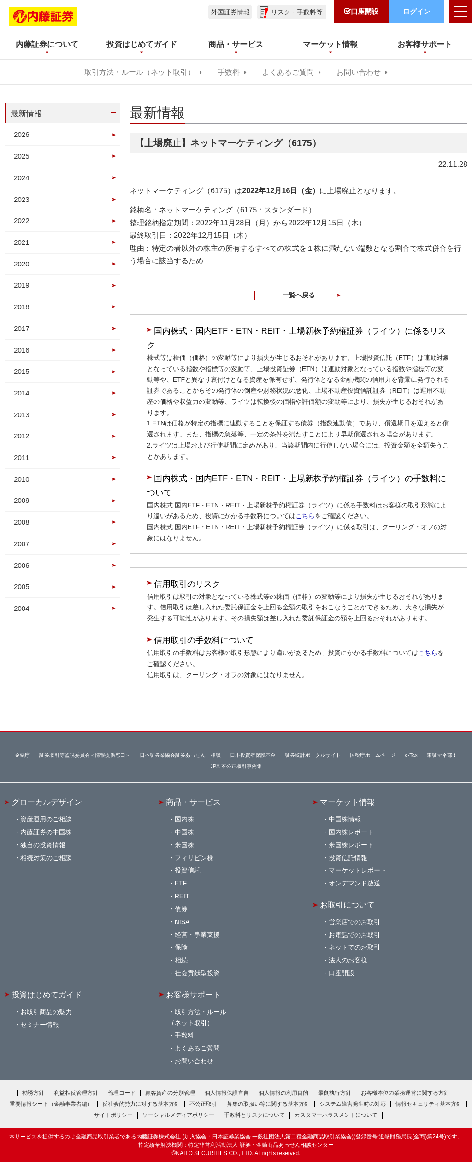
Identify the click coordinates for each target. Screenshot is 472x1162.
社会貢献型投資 (197, 973)
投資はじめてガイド (47, 994)
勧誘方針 (33, 1093)
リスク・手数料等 (297, 12)
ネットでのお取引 (354, 947)
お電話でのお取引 (354, 934)
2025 (22, 156)
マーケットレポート (358, 870)
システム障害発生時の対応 (352, 1104)
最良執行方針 (334, 1093)
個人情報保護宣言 (227, 1093)
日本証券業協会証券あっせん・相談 (180, 755)
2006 (22, 565)
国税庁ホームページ (372, 755)
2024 (22, 178)
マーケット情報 (347, 802)
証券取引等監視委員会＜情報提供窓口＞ (84, 755)
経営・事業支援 (197, 934)
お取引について (347, 904)
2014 (22, 393)
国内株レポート (351, 832)
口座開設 (341, 973)
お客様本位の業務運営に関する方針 (405, 1093)
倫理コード (122, 1093)
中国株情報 (345, 819)
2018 (22, 307)
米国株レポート (351, 845)
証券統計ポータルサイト (313, 755)
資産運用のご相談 (46, 819)
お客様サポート (193, 994)
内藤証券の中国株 (46, 832)
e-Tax (411, 755)
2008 (22, 522)
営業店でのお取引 (354, 922)
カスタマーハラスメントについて (336, 1115)
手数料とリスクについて (254, 1115)
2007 (22, 544)
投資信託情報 (348, 857)
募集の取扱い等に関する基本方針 (268, 1104)
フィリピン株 (194, 857)
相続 (181, 960)
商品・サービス (193, 802)
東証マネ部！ (442, 755)
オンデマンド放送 (354, 883)
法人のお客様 (348, 960)
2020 (22, 264)
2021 (22, 242)
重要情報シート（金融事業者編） (51, 1104)
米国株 (184, 845)
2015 (22, 371)
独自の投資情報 (42, 845)
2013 (22, 415)
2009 (22, 500)
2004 (22, 608)
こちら (305, 515)
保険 (181, 947)
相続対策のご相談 (46, 857)
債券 (181, 909)
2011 (22, 457)
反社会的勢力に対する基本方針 (141, 1104)
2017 (22, 328)
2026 (22, 134)
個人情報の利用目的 (283, 1093)
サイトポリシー (113, 1115)
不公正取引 (203, 1104)
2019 (22, 285)
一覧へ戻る (299, 295)
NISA (182, 922)
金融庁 (22, 755)
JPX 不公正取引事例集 (236, 766)
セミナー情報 (39, 1024)
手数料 (229, 72)
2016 (22, 350)
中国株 (184, 832)
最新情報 (26, 113)
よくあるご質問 (288, 72)
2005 (22, 586)
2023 (22, 199)
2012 (22, 436)
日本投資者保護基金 (253, 755)
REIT (182, 896)
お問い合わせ (358, 72)
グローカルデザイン (47, 802)
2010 (22, 479)
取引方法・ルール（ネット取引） (139, 72)
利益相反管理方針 (76, 1093)
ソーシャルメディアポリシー (178, 1115)
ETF (181, 883)
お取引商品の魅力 (46, 1011)
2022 (22, 220)
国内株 (184, 819)
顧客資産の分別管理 (170, 1093)
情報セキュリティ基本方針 (428, 1104)
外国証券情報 (230, 12)
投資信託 (188, 870)
